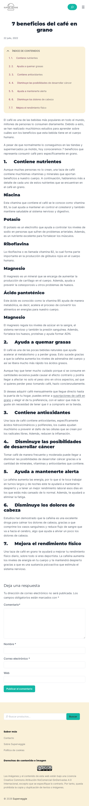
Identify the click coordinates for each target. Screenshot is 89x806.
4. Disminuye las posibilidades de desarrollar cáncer (42, 82)
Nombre (10, 644)
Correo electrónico (17, 658)
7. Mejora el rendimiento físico (28, 107)
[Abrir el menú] (83, 7)
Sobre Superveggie (14, 744)
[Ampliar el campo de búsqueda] (72, 7)
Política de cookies (14, 750)
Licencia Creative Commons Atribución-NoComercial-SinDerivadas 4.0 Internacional (40, 780)
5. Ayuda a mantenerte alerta (29, 91)
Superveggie (20, 798)
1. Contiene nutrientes (24, 57)
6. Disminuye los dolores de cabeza (33, 99)
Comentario (12, 605)
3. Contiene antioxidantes (27, 74)
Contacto (9, 738)
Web (6, 673)
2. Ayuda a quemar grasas (27, 66)
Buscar (73, 716)
